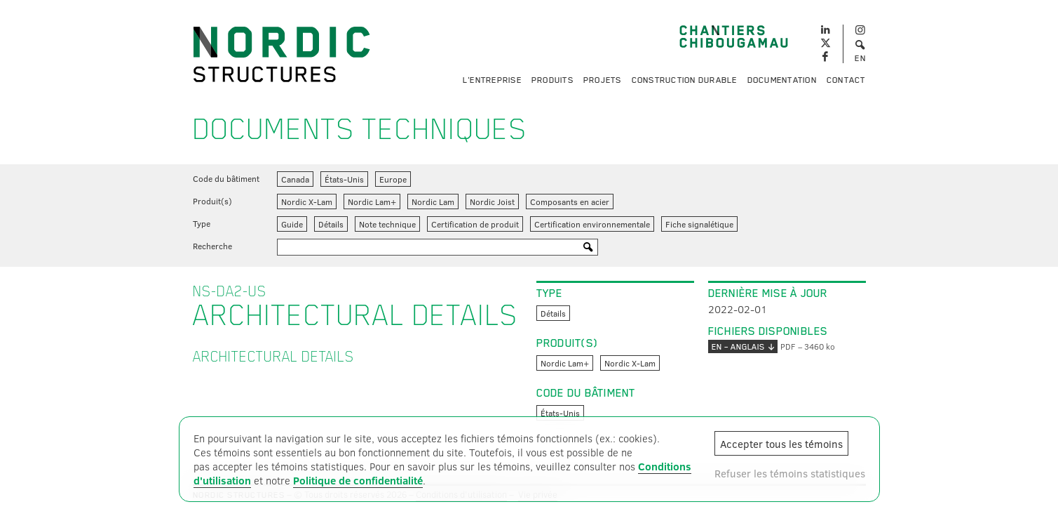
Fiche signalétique (699, 224)
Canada (295, 179)
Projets (602, 80)
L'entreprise (492, 80)
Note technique (387, 224)
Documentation (782, 80)
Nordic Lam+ (372, 201)
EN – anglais (743, 346)
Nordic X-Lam (306, 201)
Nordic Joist (492, 201)
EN (860, 58)
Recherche (212, 245)
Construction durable (685, 80)
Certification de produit (475, 224)
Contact (846, 80)
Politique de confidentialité (358, 480)
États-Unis (344, 179)
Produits (552, 80)
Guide (292, 224)
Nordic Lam (433, 201)
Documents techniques (360, 129)
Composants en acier (569, 201)
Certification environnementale (592, 224)
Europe (393, 179)
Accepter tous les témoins (781, 444)
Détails (331, 224)
